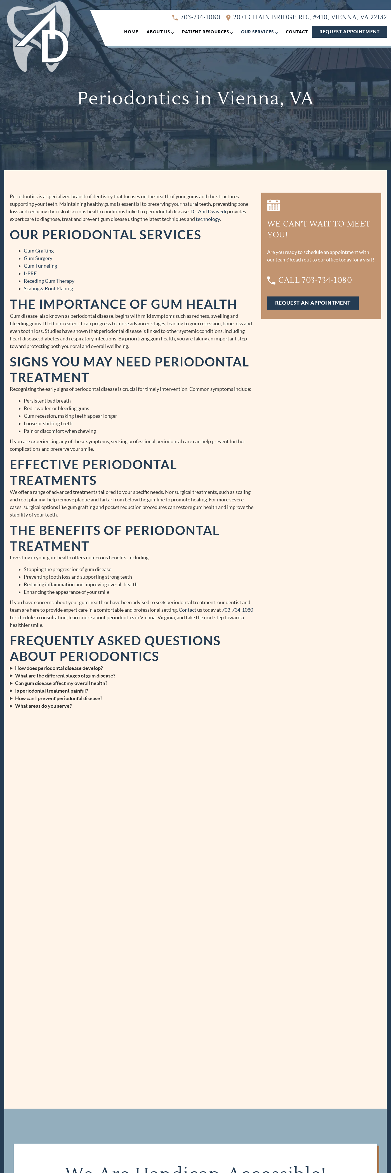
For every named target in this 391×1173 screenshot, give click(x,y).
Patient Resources (205, 31)
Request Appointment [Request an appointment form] (349, 31)
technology (208, 219)
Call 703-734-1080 (309, 280)
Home (131, 31)
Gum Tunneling (40, 266)
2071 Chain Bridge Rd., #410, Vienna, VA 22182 (306, 17)
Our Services (257, 31)
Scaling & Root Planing (48, 288)
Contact (297, 31)
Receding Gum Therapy (49, 281)
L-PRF (30, 273)
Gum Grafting (39, 251)
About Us (158, 31)
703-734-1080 (196, 17)
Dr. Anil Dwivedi (208, 211)
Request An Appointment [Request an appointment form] (313, 303)
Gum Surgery (38, 258)
